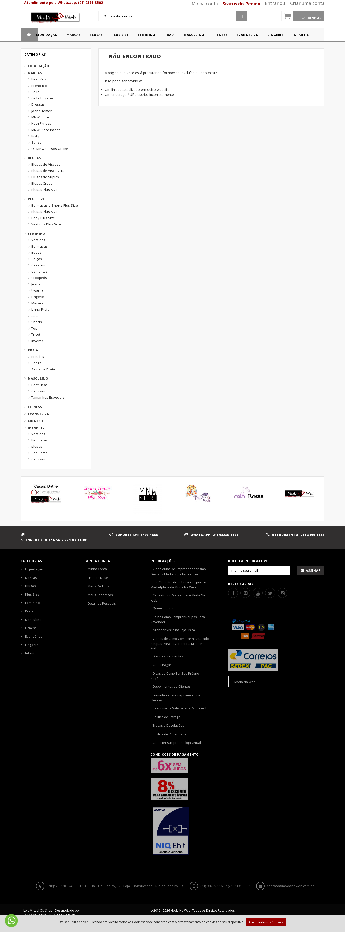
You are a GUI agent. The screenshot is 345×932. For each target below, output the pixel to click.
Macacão (38, 303)
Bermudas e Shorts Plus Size (54, 205)
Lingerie (37, 296)
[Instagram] (282, 593)
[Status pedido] (239, 4)
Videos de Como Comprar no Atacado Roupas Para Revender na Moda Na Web (180, 643)
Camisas (38, 391)
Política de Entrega (166, 717)
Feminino (36, 234)
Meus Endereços (100, 595)
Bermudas (39, 246)
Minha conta (205, 4)
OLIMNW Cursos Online (49, 148)
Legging (37, 290)
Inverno (37, 341)
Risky (35, 136)
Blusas (34, 158)
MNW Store (40, 117)
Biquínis (37, 356)
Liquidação (38, 66)
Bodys (36, 252)
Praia (33, 350)
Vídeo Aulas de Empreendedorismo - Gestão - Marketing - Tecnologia (179, 571)
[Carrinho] (302, 16)
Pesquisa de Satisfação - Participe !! (179, 708)
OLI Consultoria (35, 915)
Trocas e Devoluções (168, 725)
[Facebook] (233, 593)
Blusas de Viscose (46, 164)
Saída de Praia (43, 369)
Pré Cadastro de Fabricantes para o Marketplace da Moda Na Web (178, 584)
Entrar (272, 3)
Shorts (36, 322)
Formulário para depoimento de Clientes (175, 697)
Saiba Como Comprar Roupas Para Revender (178, 619)
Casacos (38, 265)
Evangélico (39, 414)
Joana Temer (41, 111)
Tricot (35, 334)
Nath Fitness (41, 123)
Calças (36, 259)
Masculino (38, 378)
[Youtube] (258, 593)
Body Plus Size (43, 218)
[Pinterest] (245, 593)
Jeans (36, 284)
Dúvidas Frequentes (168, 656)
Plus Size (36, 199)
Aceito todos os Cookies (266, 922)
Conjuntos (39, 271)
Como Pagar (162, 664)
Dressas (38, 104)
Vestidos (38, 240)
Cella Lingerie (42, 98)
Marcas (35, 73)
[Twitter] (270, 593)
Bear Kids (39, 79)
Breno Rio (39, 85)
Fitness (35, 407)
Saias (36, 315)
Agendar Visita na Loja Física (174, 630)
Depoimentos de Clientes (172, 686)
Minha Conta (97, 569)
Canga (36, 363)
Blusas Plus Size (44, 189)
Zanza (36, 142)
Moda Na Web (245, 682)
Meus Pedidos (98, 586)
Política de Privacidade (170, 734)
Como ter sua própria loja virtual (177, 742)
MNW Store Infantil (46, 130)
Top (34, 328)
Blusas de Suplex (45, 177)
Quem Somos (163, 608)
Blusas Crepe (42, 183)
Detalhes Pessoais (102, 603)
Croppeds (39, 277)
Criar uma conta (307, 3)
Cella (35, 92)
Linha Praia (40, 309)
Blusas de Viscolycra (48, 170)
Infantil (36, 428)
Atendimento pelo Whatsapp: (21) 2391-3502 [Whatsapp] (63, 2)
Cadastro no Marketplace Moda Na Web (178, 597)
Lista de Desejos (100, 577)
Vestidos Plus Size (46, 224)
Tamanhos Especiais (48, 397)
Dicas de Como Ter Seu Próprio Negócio (175, 676)
